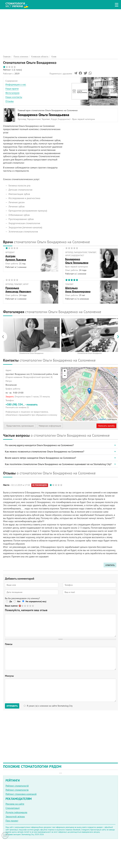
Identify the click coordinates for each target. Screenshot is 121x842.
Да (10, 601)
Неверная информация (50, 425)
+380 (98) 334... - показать (32, 406)
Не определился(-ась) (36, 601)
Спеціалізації (13, 808)
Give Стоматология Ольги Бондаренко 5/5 (33, 606)
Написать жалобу (106, 425)
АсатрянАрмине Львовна (15, 257)
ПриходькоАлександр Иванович (18, 289)
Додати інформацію (16, 812)
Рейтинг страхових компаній (21, 794)
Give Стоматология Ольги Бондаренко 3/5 (28, 606)
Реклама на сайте (15, 803)
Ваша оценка (11, 605)
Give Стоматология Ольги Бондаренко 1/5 (22, 606)
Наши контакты (13, 97)
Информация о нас (15, 84)
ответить (110, 564)
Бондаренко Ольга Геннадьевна (43, 114)
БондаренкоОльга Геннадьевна (76, 260)
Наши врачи (12, 88)
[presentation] (4, 336)
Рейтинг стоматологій (17, 785)
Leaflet (102, 419)
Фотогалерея (12, 92)
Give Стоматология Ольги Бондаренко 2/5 (25, 606)
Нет (19, 601)
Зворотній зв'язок (15, 816)
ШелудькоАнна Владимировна (77, 289)
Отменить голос (20, 606)
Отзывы (9, 101)
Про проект (12, 820)
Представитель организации (20, 425)
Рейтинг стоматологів (17, 789)
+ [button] (65, 371)
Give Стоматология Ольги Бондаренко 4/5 (30, 606)
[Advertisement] (60, 30)
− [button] (65, 376)
